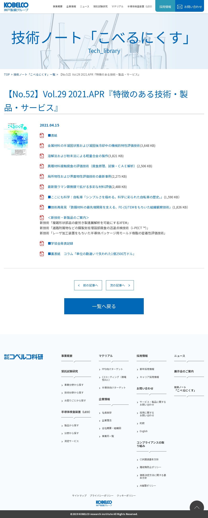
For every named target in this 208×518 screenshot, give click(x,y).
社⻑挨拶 (107, 412)
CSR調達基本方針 (149, 459)
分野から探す (71, 433)
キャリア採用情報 (149, 377)
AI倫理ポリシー (148, 485)
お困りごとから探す (75, 400)
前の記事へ (90, 285)
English (144, 431)
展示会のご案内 (184, 371)
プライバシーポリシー (102, 495)
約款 (142, 423)
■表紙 (52, 135)
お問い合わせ (193, 7)
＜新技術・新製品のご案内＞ (68, 217)
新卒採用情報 (147, 369)
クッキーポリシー (126, 495)
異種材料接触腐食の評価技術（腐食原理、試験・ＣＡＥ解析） (92, 166)
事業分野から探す (74, 384)
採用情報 (165, 7)
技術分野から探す (74, 392)
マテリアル (117, 6)
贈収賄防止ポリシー (150, 467)
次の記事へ (117, 285)
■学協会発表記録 (60, 243)
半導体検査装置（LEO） (140, 6)
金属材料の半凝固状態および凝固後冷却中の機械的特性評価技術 (94, 145)
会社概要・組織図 (111, 428)
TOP (7, 74)
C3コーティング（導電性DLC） (114, 378)
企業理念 (107, 420)
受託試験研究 (100, 6)
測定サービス (71, 441)
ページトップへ (197, 507)
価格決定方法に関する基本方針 (153, 476)
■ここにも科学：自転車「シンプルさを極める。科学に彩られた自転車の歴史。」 (106, 197)
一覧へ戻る (104, 306)
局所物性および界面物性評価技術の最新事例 (79, 176)
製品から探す (71, 425)
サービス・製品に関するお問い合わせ (153, 403)
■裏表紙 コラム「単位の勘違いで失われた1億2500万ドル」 (92, 253)
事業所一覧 (108, 436)
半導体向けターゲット (114, 387)
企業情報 (71, 6)
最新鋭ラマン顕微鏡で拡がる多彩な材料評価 (79, 186)
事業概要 (57, 6)
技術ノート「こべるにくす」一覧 (34, 74)
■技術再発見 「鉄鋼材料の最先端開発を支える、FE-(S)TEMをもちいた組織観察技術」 (110, 207)
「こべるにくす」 (185, 388)
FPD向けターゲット (112, 369)
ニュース (84, 6)
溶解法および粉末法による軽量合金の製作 (78, 155)
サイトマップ (79, 495)
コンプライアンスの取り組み (150, 444)
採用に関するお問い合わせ (147, 414)
